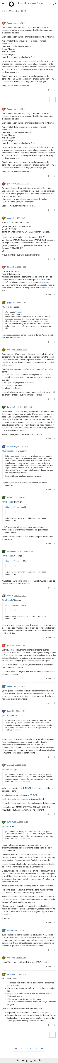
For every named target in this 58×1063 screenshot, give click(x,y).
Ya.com (16, 271)
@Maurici (6, 307)
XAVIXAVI (11, 822)
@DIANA (5, 769)
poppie (9, 218)
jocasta (10, 930)
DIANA (9, 686)
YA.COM (33, 795)
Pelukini (10, 596)
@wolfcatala (7, 502)
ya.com (47, 282)
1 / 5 (29, 1049)
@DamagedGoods (10, 451)
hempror (10, 350)
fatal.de (5, 742)
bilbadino (10, 498)
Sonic (9, 711)
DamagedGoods (13, 407)
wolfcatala (11, 447)
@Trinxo (5, 715)
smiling (10, 765)
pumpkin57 (11, 184)
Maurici (10, 267)
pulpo (9, 645)
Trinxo (9, 23)
